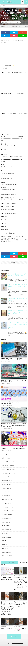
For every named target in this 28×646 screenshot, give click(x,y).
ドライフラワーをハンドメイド (9, 473)
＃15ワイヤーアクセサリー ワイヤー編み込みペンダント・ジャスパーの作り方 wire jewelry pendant (17, 286)
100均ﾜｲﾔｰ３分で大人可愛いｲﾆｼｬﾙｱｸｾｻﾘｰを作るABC (7, 579)
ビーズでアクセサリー (7, 499)
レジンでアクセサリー (6, 361)
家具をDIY (4, 540)
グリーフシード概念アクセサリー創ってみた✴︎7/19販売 (20, 604)
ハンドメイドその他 (6, 488)
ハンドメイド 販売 (6, 484)
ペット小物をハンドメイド (7, 405)
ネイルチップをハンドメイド (8, 476)
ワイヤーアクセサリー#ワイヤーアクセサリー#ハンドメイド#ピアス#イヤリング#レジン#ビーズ (17, 312)
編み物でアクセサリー (7, 552)
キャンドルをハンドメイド (8, 465)
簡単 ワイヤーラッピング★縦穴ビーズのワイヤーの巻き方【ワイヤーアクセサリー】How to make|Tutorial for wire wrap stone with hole (14, 425)
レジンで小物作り (6, 522)
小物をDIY (4, 544)
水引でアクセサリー (6, 548)
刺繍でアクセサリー (6, 383)
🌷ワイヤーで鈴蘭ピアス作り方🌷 (20, 629)
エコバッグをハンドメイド (8, 461)
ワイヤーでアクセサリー (14, 22)
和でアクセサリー (6, 533)
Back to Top (14, 636)
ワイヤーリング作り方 (6, 628)
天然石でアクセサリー (7, 537)
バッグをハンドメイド (7, 491)
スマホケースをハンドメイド (8, 469)
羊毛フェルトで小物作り (7, 555)
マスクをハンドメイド (6, 450)
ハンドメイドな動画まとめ (17, 643)
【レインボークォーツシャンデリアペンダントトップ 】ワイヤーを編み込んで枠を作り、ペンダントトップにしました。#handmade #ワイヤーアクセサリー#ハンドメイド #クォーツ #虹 (7, 608)
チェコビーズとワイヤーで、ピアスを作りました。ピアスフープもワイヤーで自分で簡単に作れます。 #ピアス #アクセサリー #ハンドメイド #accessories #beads (20, 583)
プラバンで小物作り (6, 503)
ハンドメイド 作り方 (7, 480)
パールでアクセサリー (7, 495)
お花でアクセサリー (6, 458)
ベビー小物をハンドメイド (8, 507)
